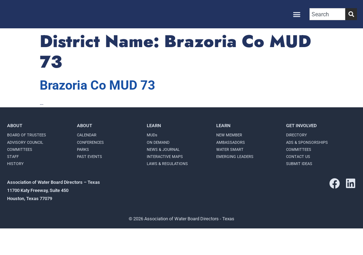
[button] (296, 14)
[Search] (351, 14)
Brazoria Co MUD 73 (97, 85)
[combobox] (327, 14)
